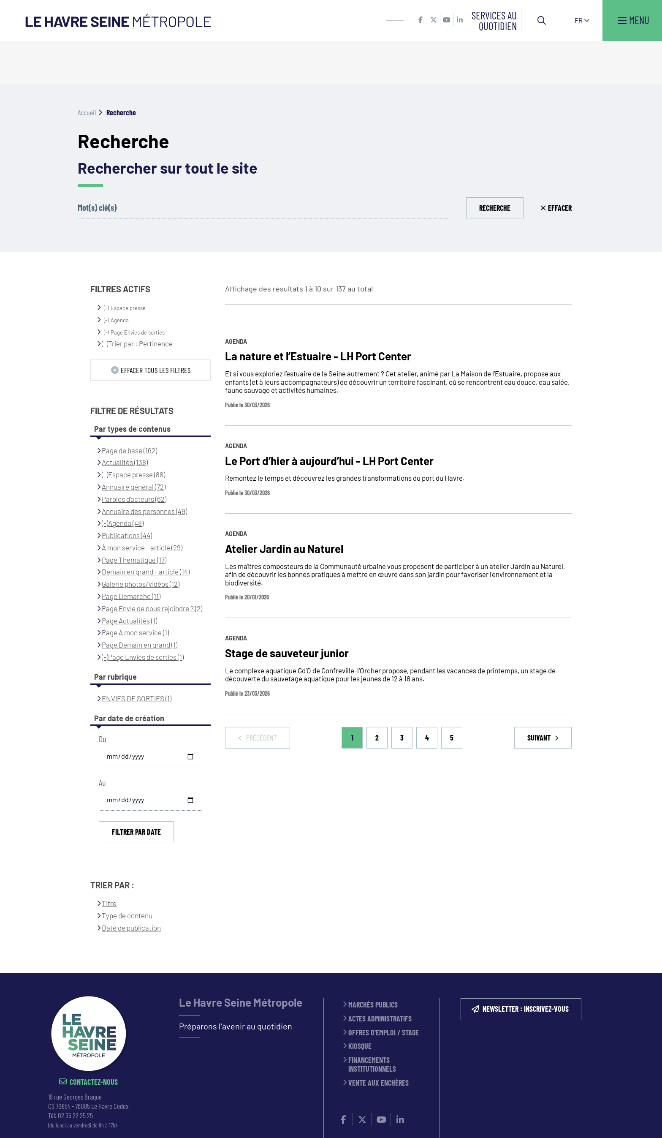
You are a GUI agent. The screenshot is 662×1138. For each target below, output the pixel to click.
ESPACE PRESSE (254, 1120)
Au (102, 739)
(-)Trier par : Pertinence (137, 300)
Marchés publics (373, 962)
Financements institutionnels (372, 1021)
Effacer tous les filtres (155, 326)
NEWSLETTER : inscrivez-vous (526, 966)
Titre (109, 859)
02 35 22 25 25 (75, 1072)
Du (102, 695)
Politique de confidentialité (383, 1120)
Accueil (87, 69)
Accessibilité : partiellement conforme (534, 1120)
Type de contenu (127, 872)
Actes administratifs (380, 975)
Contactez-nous (94, 1039)
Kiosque (360, 1003)
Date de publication (131, 884)
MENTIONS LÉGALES (309, 1120)
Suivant (539, 694)
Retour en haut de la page (643, 930)
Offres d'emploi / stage (383, 989)
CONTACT (213, 1120)
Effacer (560, 164)
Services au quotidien (494, 20)
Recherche (494, 164)
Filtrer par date (136, 788)
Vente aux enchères (378, 1039)
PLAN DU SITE (451, 1120)
